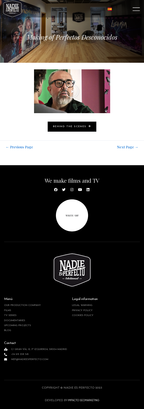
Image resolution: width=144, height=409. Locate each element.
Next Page (127, 147)
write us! (72, 215)
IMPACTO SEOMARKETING (83, 400)
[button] (38, 90)
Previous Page (19, 147)
